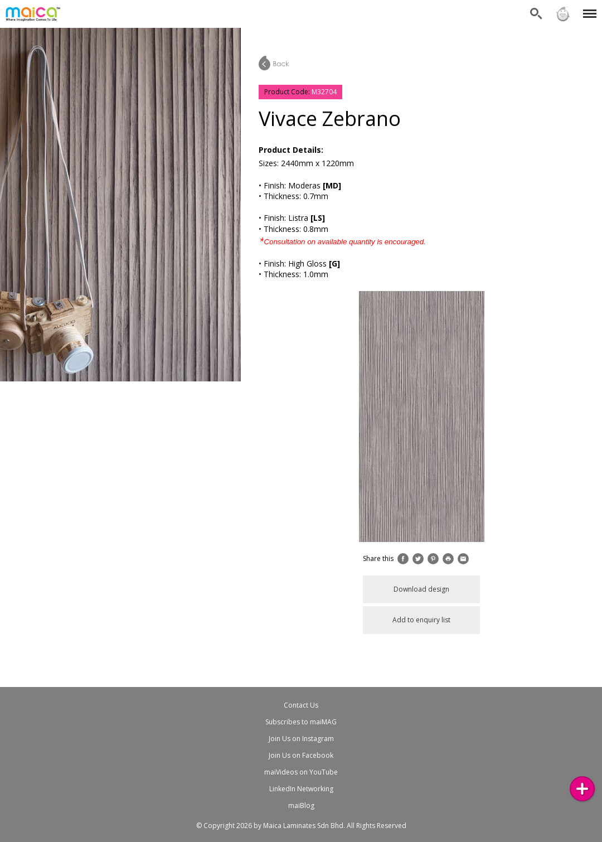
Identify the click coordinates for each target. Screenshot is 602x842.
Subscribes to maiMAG (301, 722)
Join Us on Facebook (301, 755)
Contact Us (301, 705)
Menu (587, 8)
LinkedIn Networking (301, 788)
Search (536, 14)
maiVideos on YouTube (301, 772)
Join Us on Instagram (301, 738)
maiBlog (301, 805)
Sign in (563, 14)
